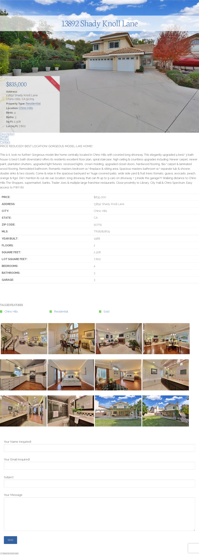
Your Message (99, 497)
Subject (99, 480)
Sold (106, 311)
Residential (33, 103)
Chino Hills (26, 108)
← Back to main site (9, 553)
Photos (4, 139)
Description (7, 134)
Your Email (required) (99, 463)
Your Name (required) (99, 445)
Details (4, 136)
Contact (5, 142)
